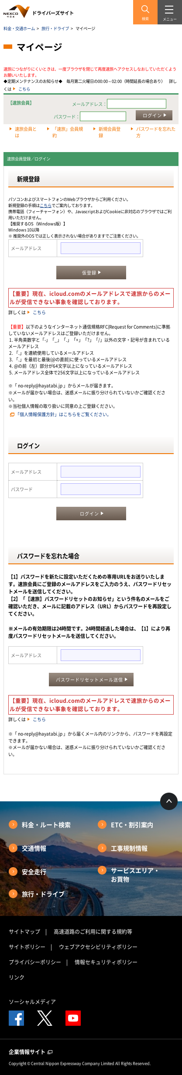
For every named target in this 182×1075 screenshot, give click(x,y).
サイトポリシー (27, 947)
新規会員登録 (109, 132)
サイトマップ (24, 932)
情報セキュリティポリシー (106, 962)
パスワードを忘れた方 (155, 132)
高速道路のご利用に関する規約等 (93, 932)
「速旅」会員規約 (67, 132)
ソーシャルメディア (32, 1002)
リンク (16, 977)
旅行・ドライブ (55, 28)
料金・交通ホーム (19, 28)
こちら (24, 89)
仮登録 (89, 272)
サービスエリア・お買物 (135, 874)
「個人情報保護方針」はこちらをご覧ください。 (63, 414)
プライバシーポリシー (35, 962)
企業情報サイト (30, 1052)
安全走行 (34, 871)
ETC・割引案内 (132, 824)
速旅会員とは (26, 132)
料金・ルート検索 (46, 824)
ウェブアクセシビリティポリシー (98, 947)
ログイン (152, 115)
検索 (145, 18)
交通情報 (34, 848)
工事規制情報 (129, 848)
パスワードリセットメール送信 (89, 679)
